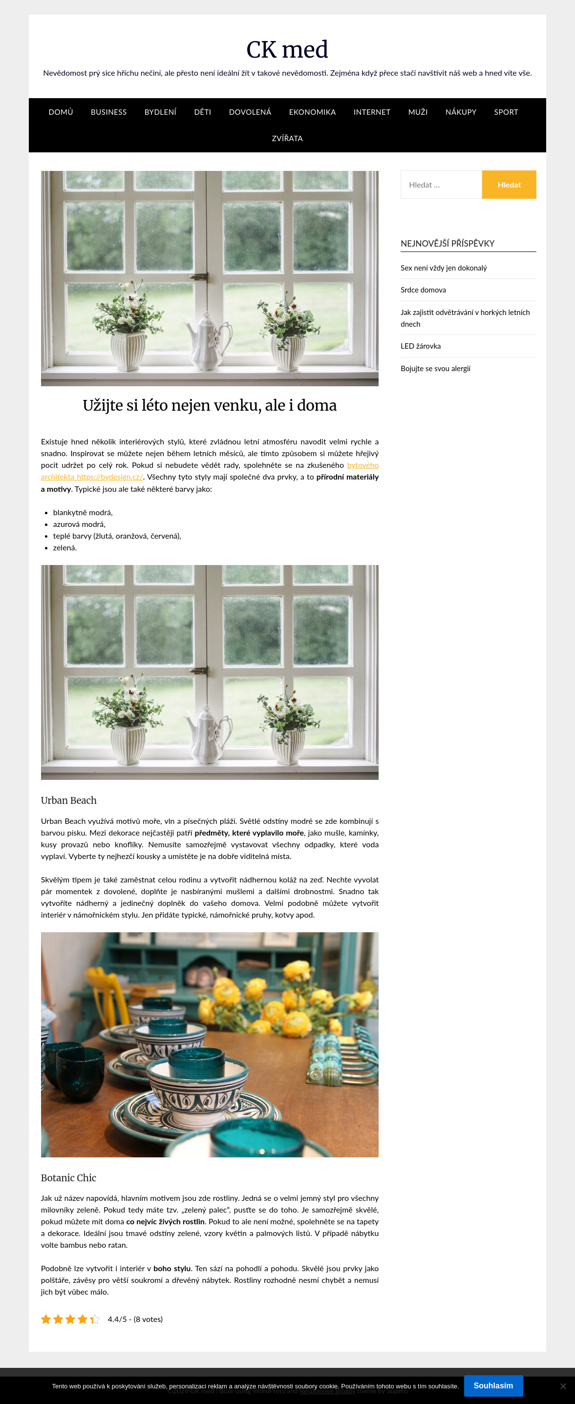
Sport (506, 111)
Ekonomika (312, 111)
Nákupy (461, 111)
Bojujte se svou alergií (435, 368)
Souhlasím (493, 1386)
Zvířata (287, 138)
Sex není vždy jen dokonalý (444, 267)
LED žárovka (421, 345)
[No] (563, 1386)
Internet (372, 111)
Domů (61, 111)
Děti (202, 111)
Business (109, 111)
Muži (418, 111)
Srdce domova (423, 289)
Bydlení (161, 111)
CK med (287, 49)
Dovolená (250, 111)
